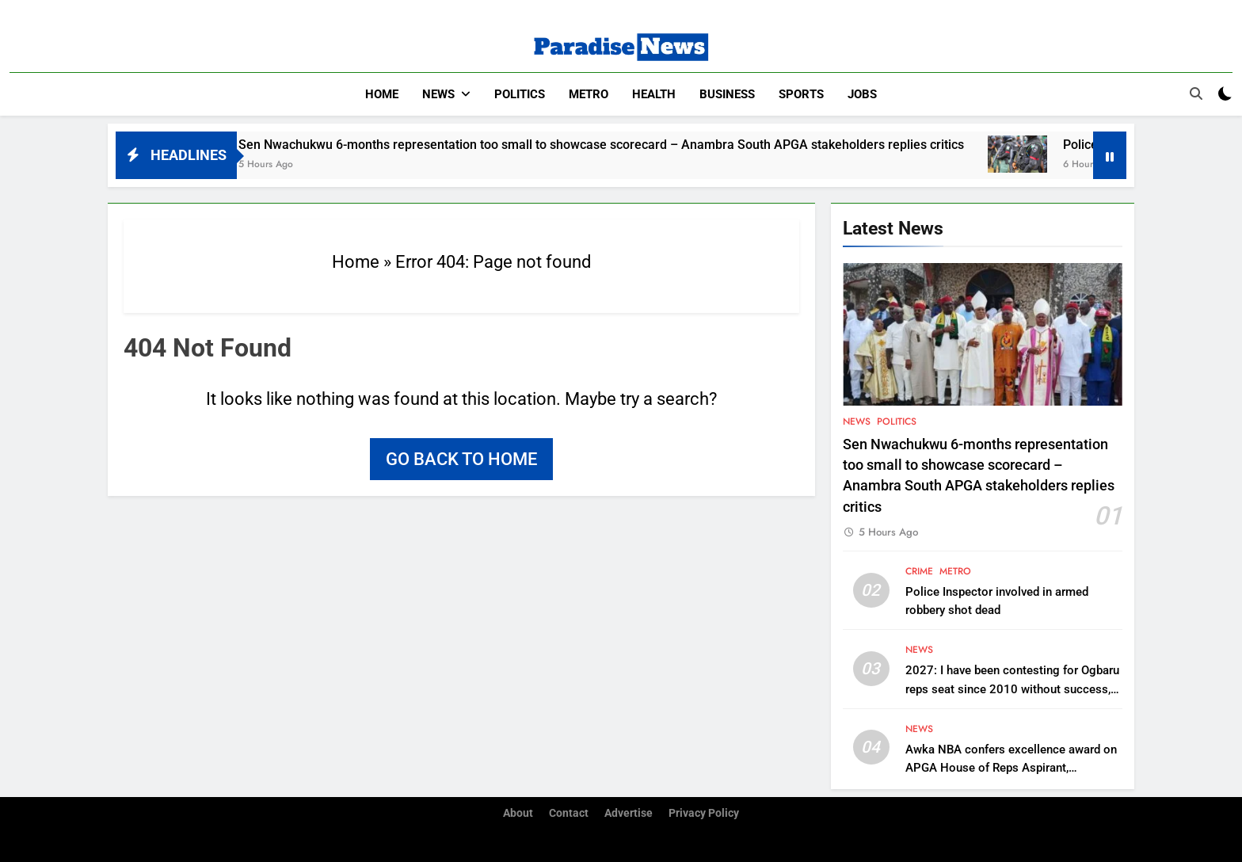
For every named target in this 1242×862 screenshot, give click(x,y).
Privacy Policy (704, 813)
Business (727, 94)
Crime (919, 571)
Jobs (862, 94)
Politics (519, 94)
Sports (801, 94)
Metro (588, 94)
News (438, 94)
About (518, 813)
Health (654, 94)
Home (381, 94)
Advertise (628, 813)
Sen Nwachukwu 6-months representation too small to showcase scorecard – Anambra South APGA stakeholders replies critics (627, 144)
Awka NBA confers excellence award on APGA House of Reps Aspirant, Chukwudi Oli (1011, 767)
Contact (569, 813)
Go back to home (461, 459)
